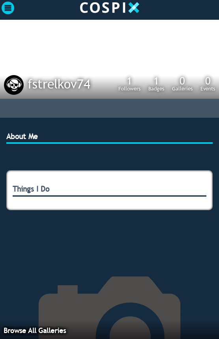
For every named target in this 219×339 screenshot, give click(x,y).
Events (207, 83)
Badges (156, 83)
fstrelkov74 (59, 84)
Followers (129, 83)
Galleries (182, 83)
